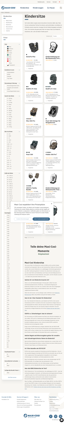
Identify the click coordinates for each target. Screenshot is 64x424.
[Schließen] (51, 203)
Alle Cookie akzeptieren (41, 219)
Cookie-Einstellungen (22, 219)
